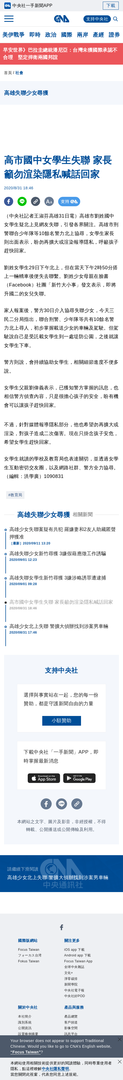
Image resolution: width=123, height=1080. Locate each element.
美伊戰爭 (13, 35)
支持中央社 (97, 19)
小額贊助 (62, 720)
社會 (19, 73)
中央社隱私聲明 (55, 1069)
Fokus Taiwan (28, 961)
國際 (66, 35)
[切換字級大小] (50, 201)
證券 (114, 35)
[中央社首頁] (61, 18)
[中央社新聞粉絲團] (61, 928)
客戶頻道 (71, 1022)
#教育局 (15, 495)
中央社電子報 (74, 990)
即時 (34, 35)
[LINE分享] (22, 201)
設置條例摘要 (28, 1034)
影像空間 (71, 1028)
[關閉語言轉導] (120, 1040)
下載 (110, 5)
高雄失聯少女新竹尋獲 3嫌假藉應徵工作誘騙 (57, 553)
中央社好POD (74, 996)
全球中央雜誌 (74, 967)
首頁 (8, 73)
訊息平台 (71, 1034)
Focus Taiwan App (78, 961)
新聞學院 (71, 984)
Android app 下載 (77, 955)
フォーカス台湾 (30, 955)
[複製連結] (36, 201)
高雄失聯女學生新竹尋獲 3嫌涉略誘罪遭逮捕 (57, 578)
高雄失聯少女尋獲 (43, 514)
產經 (98, 35)
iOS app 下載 (74, 950)
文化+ (68, 973)
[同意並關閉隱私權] (120, 1062)
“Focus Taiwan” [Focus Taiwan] (25, 1052)
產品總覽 (71, 1016)
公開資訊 (24, 1028)
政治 (50, 35)
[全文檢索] (116, 19)
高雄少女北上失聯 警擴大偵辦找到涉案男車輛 (58, 626)
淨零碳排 (71, 979)
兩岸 (82, 35)
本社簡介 (24, 1016)
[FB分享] (8, 201)
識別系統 (24, 1022)
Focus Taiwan (28, 950)
